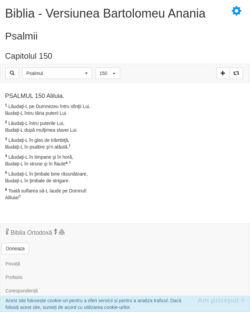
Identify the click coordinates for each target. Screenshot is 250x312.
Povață (12, 263)
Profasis (14, 277)
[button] (57, 73)
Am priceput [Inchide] (221, 300)
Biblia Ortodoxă (35, 232)
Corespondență (21, 290)
